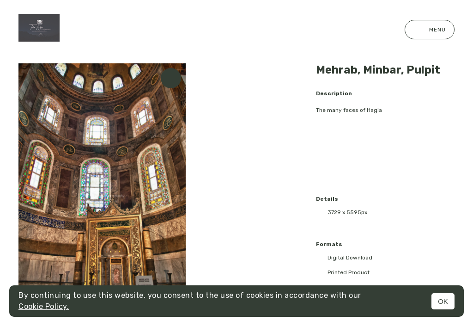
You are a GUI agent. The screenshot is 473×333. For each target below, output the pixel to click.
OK (443, 301)
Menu (429, 29)
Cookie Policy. (43, 306)
